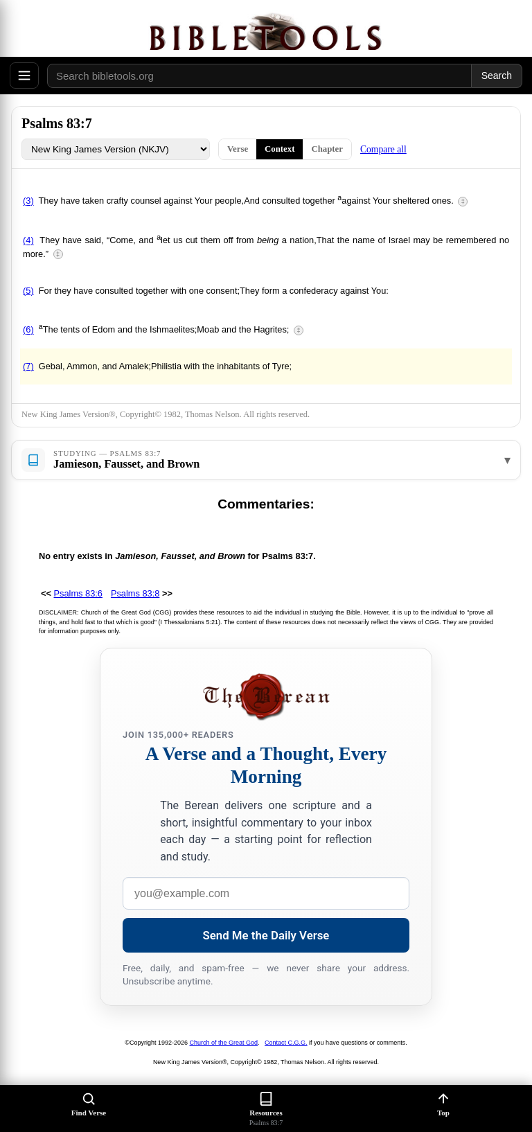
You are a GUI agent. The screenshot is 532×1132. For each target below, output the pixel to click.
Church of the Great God (224, 1042)
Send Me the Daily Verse (266, 935)
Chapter (327, 149)
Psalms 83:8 (135, 593)
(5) (28, 290)
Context (279, 149)
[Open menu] (24, 75)
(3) (28, 201)
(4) (28, 241)
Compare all (383, 149)
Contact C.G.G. (286, 1042)
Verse (237, 149)
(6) (28, 330)
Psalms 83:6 (78, 593)
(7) (28, 366)
